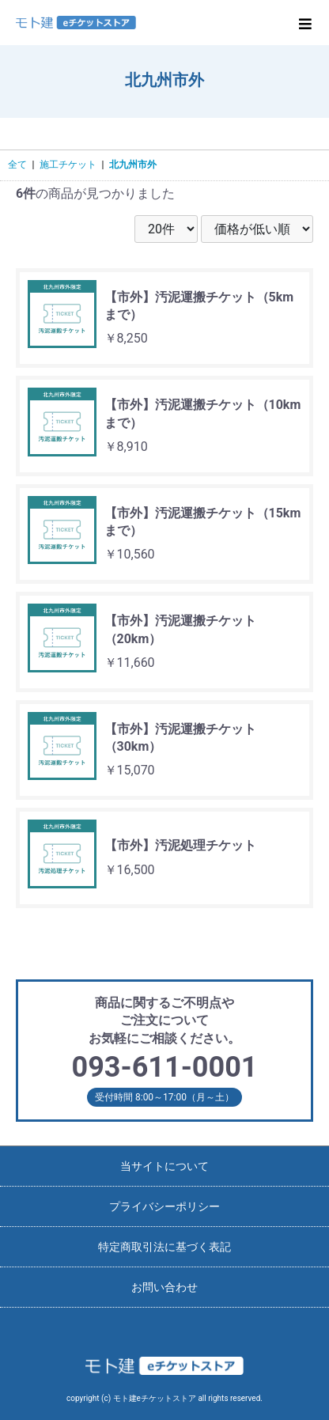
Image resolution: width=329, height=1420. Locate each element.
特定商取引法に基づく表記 (164, 1246)
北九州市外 (133, 164)
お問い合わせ (164, 1287)
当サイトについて (164, 1166)
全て (17, 164)
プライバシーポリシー (164, 1206)
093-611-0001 (165, 1067)
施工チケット (68, 164)
